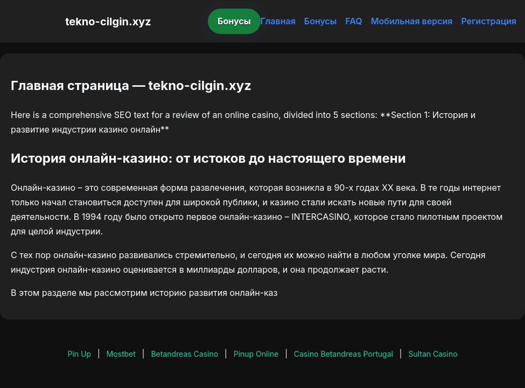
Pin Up (79, 353)
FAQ (353, 21)
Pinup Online (256, 353)
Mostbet (121, 353)
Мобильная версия (412, 21)
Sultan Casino (432, 353)
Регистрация (488, 21)
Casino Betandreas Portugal (343, 353)
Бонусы (234, 21)
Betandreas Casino (184, 353)
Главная (278, 21)
